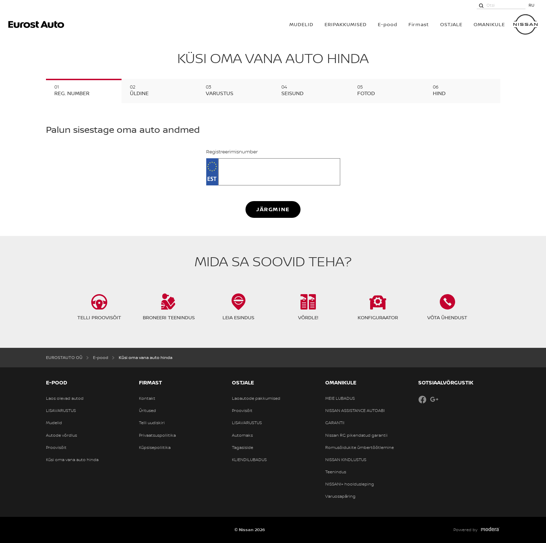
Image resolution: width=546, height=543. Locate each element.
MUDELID (301, 24)
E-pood (387, 24)
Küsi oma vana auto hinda (72, 459)
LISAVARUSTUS (61, 410)
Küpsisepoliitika (155, 447)
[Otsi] (481, 5)
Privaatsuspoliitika (157, 435)
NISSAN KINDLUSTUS (345, 459)
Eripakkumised (346, 24)
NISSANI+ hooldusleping (349, 484)
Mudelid (54, 423)
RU (532, 5)
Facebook (422, 399)
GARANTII (334, 423)
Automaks (242, 435)
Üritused (147, 410)
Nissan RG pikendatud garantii (356, 435)
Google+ (434, 399)
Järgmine (273, 209)
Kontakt (147, 398)
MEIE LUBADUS (340, 398)
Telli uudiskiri (152, 423)
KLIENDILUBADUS (249, 459)
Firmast (418, 24)
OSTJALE (451, 24)
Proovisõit (56, 447)
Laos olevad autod (65, 398)
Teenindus (335, 472)
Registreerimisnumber (232, 151)
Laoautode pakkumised (256, 398)
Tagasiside (242, 447)
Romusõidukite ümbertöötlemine (359, 447)
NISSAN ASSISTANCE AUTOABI (355, 410)
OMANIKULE (489, 24)
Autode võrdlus (61, 435)
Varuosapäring (340, 496)
